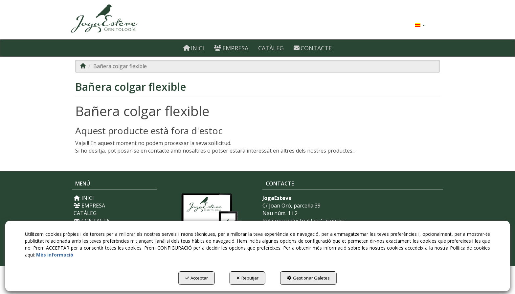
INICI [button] (84, 198)
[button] (130, 19)
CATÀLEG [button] (85, 213)
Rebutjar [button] (247, 278)
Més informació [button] (54, 255)
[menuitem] (420, 24)
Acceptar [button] (196, 278)
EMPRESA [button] (89, 205)
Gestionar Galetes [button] (308, 278)
